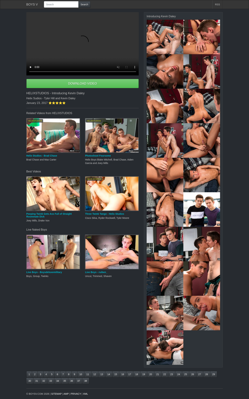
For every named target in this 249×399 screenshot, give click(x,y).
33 (50, 380)
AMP (66, 393)
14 (108, 374)
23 (171, 374)
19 (143, 374)
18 (136, 374)
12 (94, 374)
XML (85, 393)
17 (129, 374)
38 (85, 380)
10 (80, 374)
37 (78, 380)
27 (199, 374)
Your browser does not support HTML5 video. (82, 43)
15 (115, 374)
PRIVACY (76, 393)
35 (64, 380)
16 (122, 374)
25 (185, 374)
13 (101, 374)
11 (87, 374)
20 (150, 374)
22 (164, 374)
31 (36, 380)
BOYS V (32, 4)
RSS (217, 4)
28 (206, 374)
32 (43, 380)
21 (157, 374)
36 (71, 380)
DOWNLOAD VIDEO (82, 83)
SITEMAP (56, 393)
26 (192, 374)
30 (29, 380)
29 (213, 374)
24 (178, 374)
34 (57, 380)
